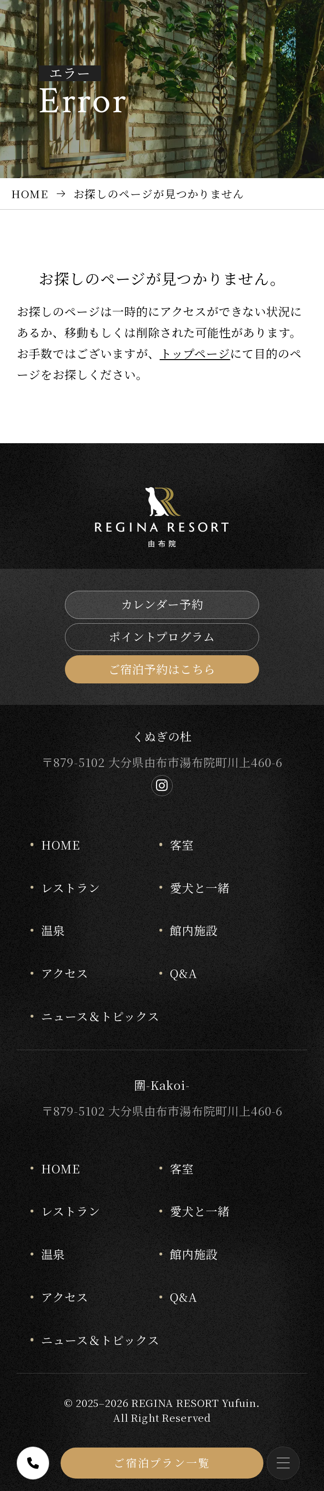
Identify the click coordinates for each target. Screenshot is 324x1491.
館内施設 (194, 930)
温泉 (53, 930)
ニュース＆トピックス (100, 1016)
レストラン (70, 887)
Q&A (184, 973)
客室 (182, 844)
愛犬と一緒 (200, 887)
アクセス (64, 973)
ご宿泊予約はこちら (162, 668)
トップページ (195, 353)
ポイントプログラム (162, 636)
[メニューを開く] (283, 1463)
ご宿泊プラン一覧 (162, 1462)
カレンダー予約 (162, 604)
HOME (60, 844)
